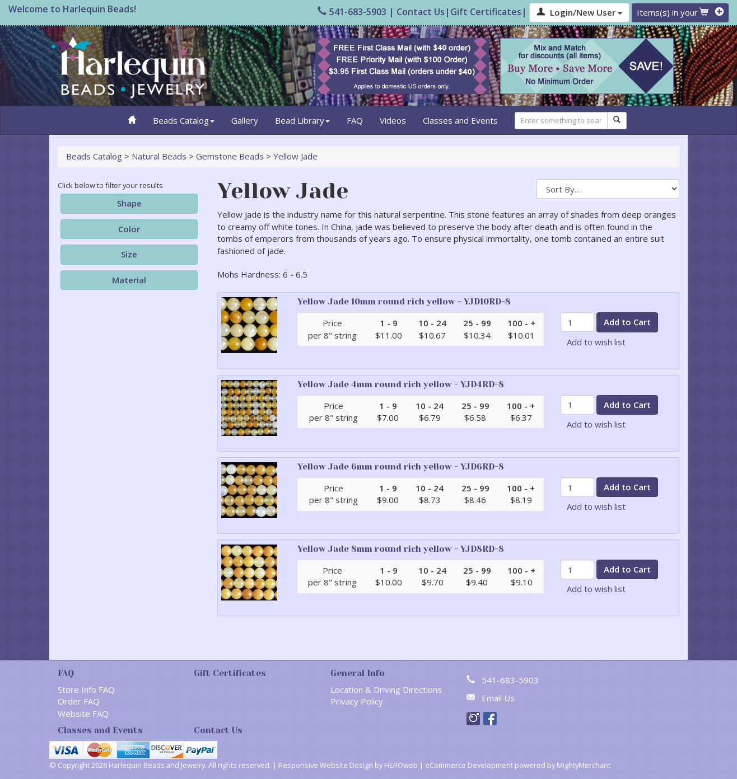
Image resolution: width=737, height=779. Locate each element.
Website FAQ (83, 713)
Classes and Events (460, 120)
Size (129, 254)
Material (129, 279)
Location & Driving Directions (386, 689)
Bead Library (302, 120)
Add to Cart (627, 321)
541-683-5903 (352, 12)
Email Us (498, 697)
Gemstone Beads (230, 156)
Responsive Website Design (325, 765)
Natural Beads (159, 156)
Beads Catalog (183, 120)
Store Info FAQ (86, 689)
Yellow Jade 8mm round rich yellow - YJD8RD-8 (400, 549)
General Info (357, 673)
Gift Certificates (485, 12)
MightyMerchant (583, 765)
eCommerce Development (469, 765)
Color (129, 228)
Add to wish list (596, 342)
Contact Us (421, 12)
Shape (129, 203)
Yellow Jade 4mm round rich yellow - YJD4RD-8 (400, 384)
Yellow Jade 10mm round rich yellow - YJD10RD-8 (404, 302)
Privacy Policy (356, 701)
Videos (393, 120)
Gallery (244, 120)
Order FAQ (79, 701)
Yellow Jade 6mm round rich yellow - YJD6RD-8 (400, 467)
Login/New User (579, 12)
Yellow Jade (295, 156)
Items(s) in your (680, 12)
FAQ (355, 120)
